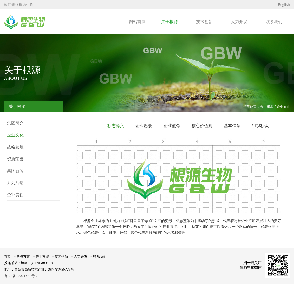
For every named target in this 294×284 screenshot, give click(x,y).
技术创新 (204, 21)
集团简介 (15, 123)
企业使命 (172, 125)
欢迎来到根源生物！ (20, 4)
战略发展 (15, 147)
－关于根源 (40, 256)
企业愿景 (143, 125)
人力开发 (239, 21)
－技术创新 (59, 256)
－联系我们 (98, 256)
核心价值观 (202, 125)
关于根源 (169, 21)
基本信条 (232, 125)
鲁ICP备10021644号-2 (21, 275)
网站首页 (137, 21)
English (284, 4)
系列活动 (15, 182)
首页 (7, 256)
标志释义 (115, 125)
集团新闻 (15, 171)
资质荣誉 (15, 159)
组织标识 (260, 125)
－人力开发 (78, 256)
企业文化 (15, 135)
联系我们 (274, 21)
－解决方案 (21, 256)
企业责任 (15, 194)
